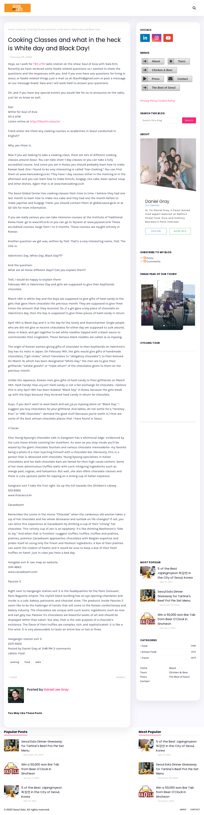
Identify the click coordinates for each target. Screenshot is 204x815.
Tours (181, 61)
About (156, 61)
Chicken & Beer (162, 70)
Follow (156, 231)
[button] (161, 325)
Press (155, 78)
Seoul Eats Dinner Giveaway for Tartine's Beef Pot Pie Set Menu (174, 596)
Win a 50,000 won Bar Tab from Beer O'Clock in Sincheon (176, 619)
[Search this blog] (161, 120)
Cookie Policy (166, 100)
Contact (183, 78)
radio (38, 662)
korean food (169, 651)
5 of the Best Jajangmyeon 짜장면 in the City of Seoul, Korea (175, 573)
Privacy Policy (149, 100)
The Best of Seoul (163, 87)
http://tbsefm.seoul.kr (45, 121)
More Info (180, 231)
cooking (20, 29)
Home (11, 29)
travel (169, 657)
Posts (148, 258)
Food (27, 662)
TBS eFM (39, 64)
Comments (151, 261)
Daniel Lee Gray (56, 689)
